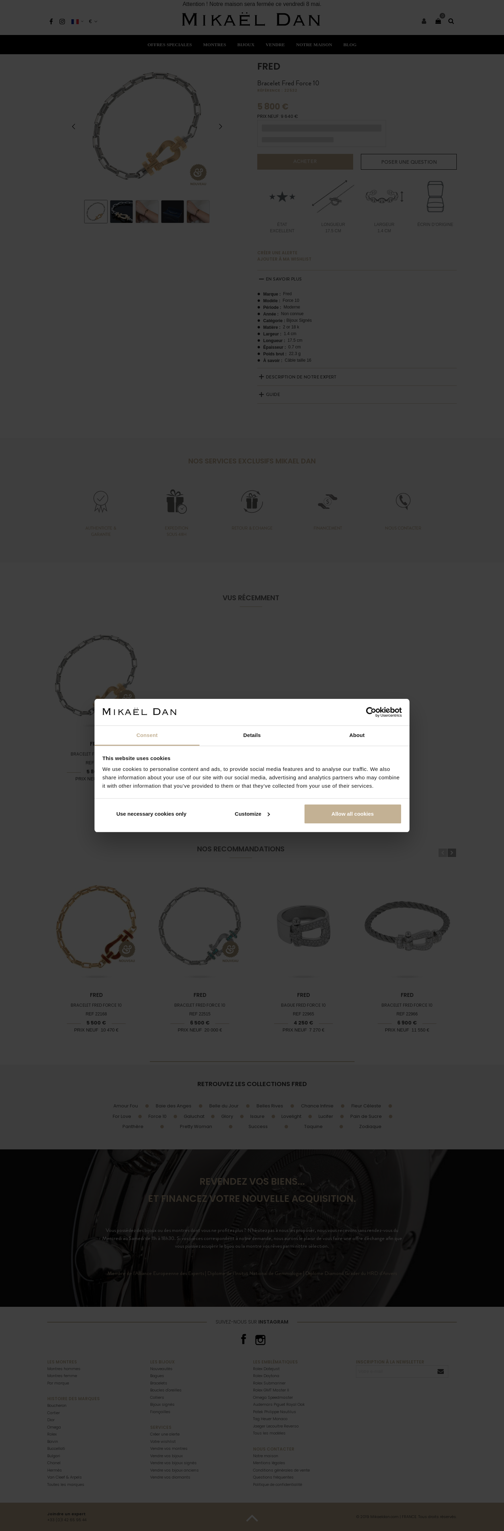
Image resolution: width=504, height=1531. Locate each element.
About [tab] (357, 735)
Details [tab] (252, 735)
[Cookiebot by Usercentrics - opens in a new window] (371, 712)
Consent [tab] (147, 735)
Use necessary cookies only (151, 814)
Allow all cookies (352, 814)
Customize (252, 814)
